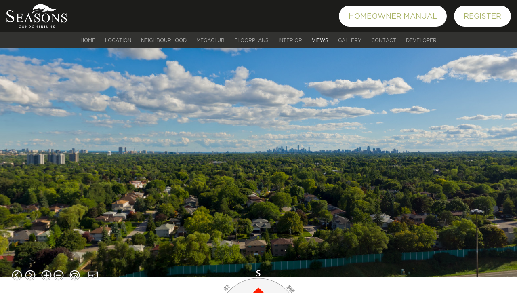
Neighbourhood (164, 40)
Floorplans (251, 40)
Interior (290, 40)
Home (87, 40)
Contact (383, 40)
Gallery (349, 40)
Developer (421, 40)
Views (320, 40)
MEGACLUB (210, 40)
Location (118, 40)
